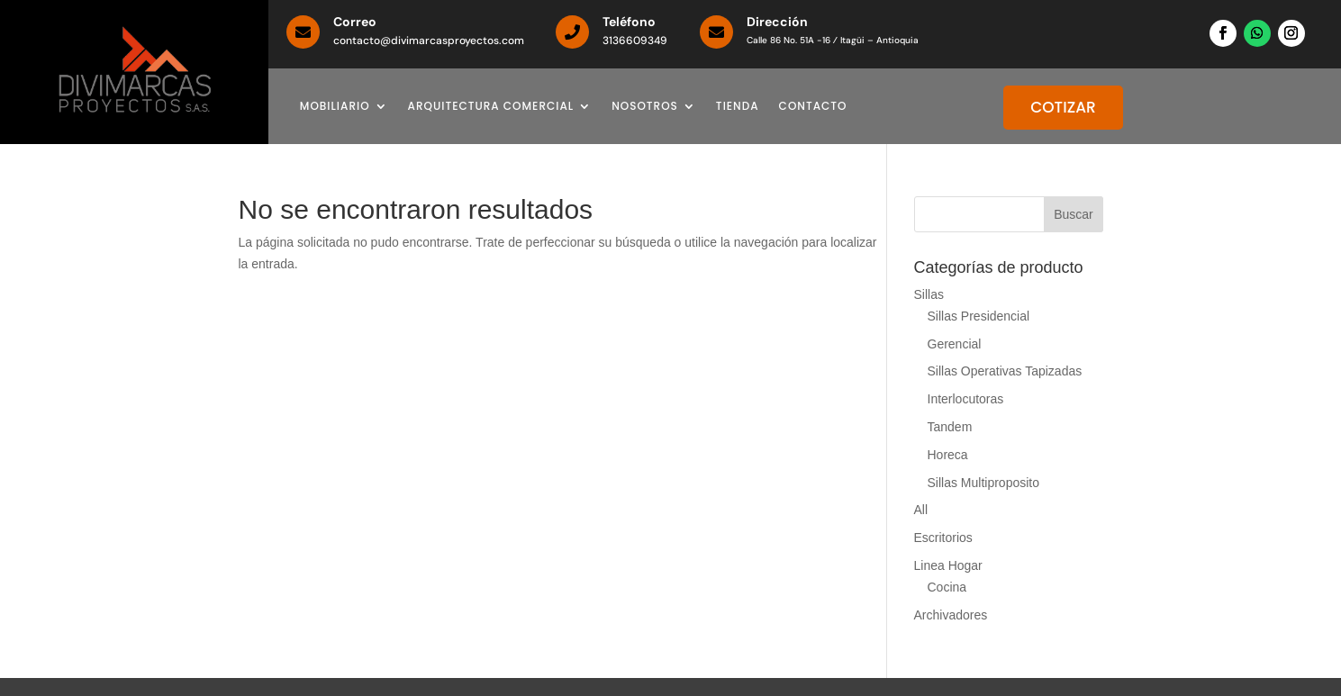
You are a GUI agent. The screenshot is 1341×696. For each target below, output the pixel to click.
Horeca (948, 454)
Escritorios (943, 537)
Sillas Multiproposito (984, 482)
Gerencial (955, 344)
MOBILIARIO (335, 106)
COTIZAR (1063, 107)
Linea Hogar (948, 565)
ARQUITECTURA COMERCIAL (491, 106)
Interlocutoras (966, 399)
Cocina (947, 587)
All (921, 509)
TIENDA (737, 106)
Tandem (950, 427)
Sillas (929, 294)
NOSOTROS (645, 106)
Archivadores (951, 615)
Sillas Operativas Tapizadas (1005, 371)
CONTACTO (813, 106)
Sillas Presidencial (979, 316)
